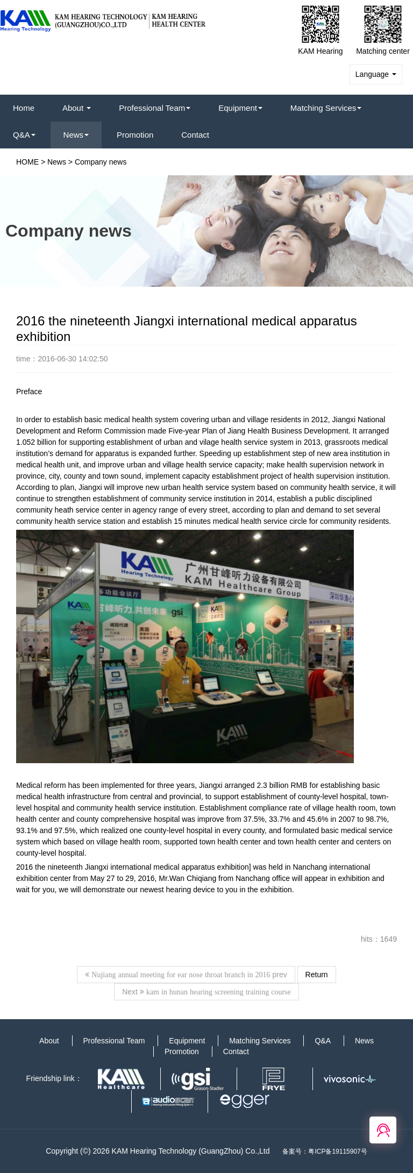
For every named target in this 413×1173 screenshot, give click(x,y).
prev (186, 974)
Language (375, 74)
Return (316, 974)
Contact (195, 134)
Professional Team (154, 107)
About (76, 107)
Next (206, 991)
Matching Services (326, 107)
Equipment (240, 107)
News (76, 134)
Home (23, 107)
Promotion (135, 134)
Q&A (24, 134)
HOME (27, 162)
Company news (101, 162)
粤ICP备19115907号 (337, 1151)
